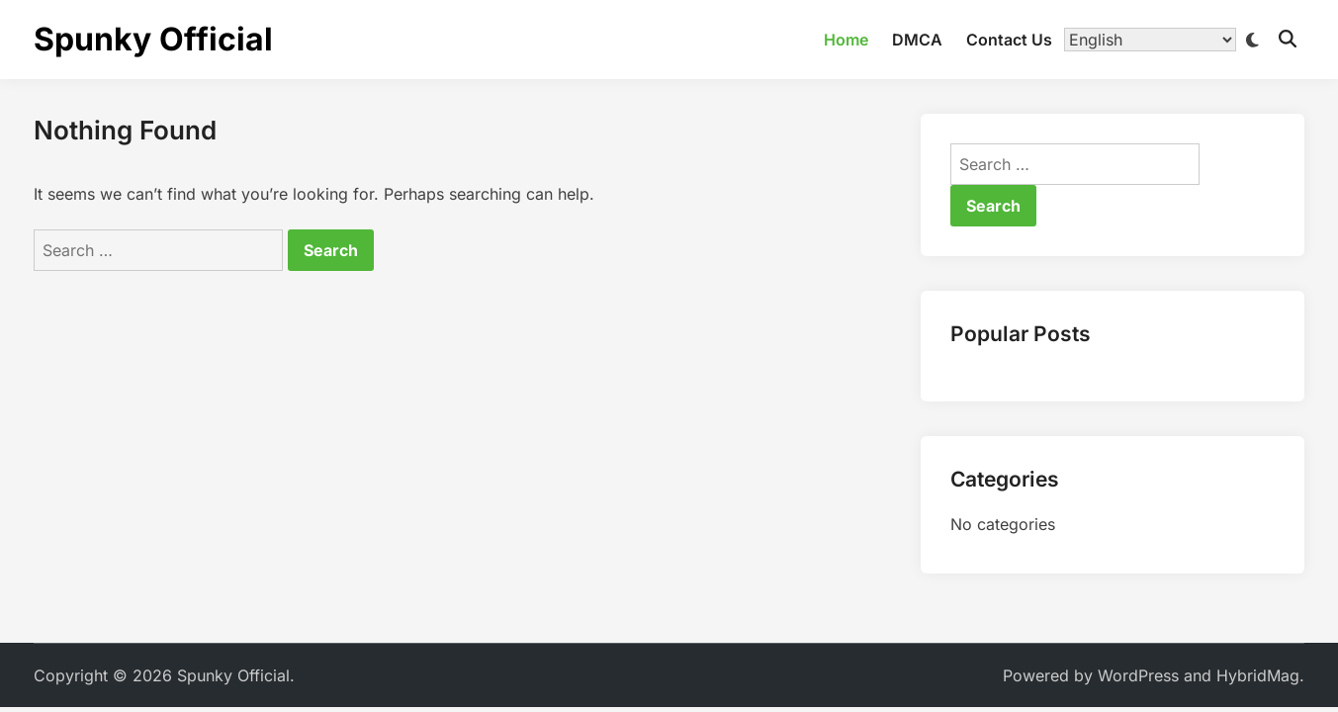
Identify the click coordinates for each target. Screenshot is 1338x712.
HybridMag (1257, 675)
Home (846, 39)
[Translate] (1150, 39)
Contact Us (1009, 39)
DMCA (917, 39)
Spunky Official (153, 39)
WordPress (1138, 675)
